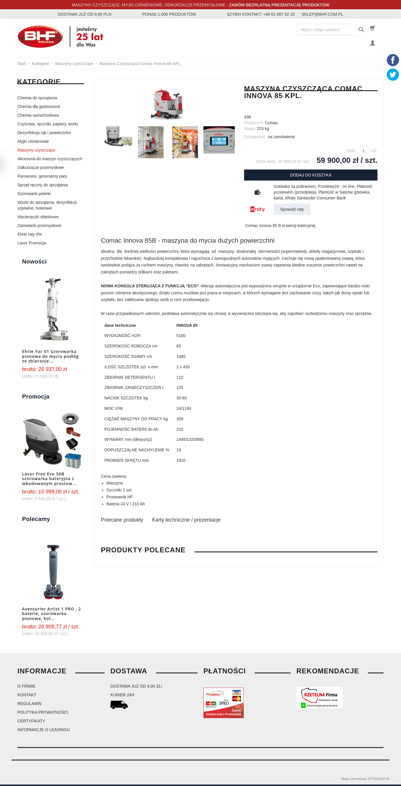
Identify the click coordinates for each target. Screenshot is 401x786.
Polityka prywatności (42, 713)
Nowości (34, 263)
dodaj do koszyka (310, 176)
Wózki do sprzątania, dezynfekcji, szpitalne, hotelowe (47, 206)
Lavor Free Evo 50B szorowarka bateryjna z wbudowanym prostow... (49, 480)
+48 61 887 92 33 (279, 14)
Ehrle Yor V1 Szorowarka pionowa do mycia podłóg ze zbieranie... (50, 357)
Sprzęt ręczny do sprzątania (42, 186)
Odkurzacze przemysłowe (40, 169)
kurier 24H (122, 696)
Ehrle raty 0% (29, 235)
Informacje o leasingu (43, 731)
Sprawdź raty (292, 210)
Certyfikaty (31, 722)
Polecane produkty (128, 521)
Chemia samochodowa (38, 116)
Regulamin (29, 705)
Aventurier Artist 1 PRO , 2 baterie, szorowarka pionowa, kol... (51, 615)
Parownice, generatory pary (42, 177)
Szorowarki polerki (34, 195)
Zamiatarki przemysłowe (39, 227)
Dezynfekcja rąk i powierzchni (44, 134)
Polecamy (36, 520)
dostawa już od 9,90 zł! (136, 687)
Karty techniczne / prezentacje (207, 521)
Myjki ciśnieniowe (33, 142)
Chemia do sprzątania (37, 99)
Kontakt (26, 696)
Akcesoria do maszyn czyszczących (49, 160)
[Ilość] (363, 152)
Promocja (35, 398)
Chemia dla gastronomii (38, 108)
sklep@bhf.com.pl (322, 14)
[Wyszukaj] (361, 30)
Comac (271, 124)
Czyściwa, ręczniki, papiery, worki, (48, 125)
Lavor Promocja (31, 244)
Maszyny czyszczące (36, 151)
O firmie (26, 687)
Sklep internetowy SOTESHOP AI (365, 780)
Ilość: (351, 152)
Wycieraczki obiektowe (37, 218)
